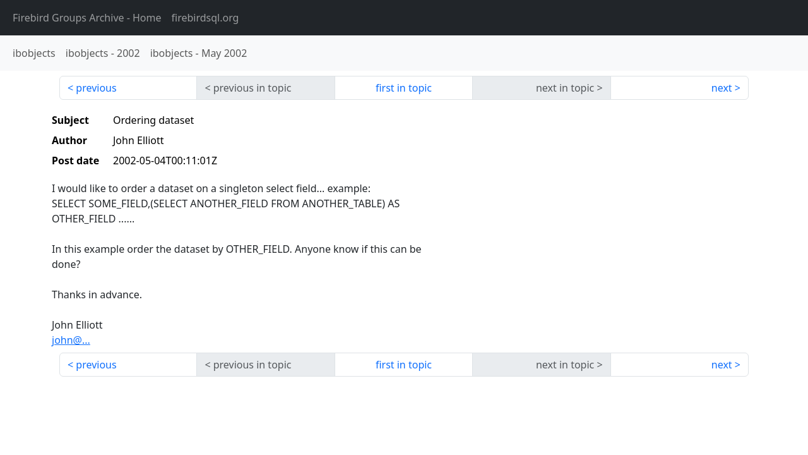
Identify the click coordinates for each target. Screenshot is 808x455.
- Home (87, 18)
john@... (71, 340)
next (721, 88)
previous (96, 88)
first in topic (404, 88)
